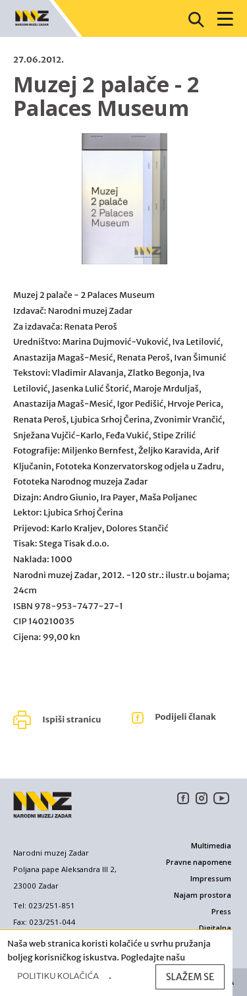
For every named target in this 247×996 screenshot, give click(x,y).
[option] (124, 205)
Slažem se (190, 977)
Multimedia (211, 845)
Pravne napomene (198, 862)
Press (221, 911)
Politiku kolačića (58, 975)
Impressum (210, 878)
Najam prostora (202, 895)
